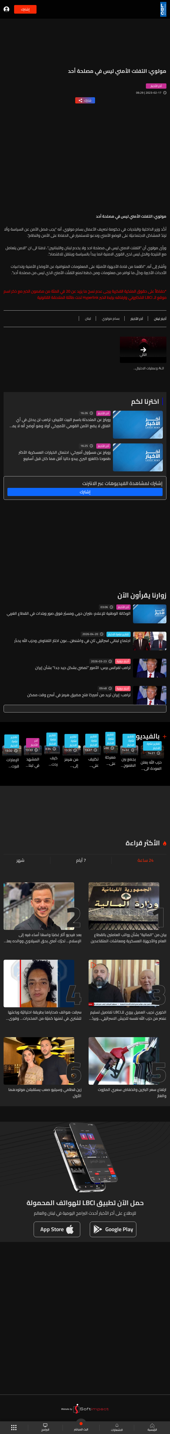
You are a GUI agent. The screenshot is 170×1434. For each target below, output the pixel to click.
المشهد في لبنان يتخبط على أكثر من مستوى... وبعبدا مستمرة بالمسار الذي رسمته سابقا (31, 762)
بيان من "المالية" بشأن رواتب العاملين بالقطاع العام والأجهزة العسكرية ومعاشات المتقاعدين (128, 938)
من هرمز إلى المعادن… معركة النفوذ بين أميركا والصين (70, 762)
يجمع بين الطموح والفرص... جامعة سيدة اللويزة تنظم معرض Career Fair (128, 762)
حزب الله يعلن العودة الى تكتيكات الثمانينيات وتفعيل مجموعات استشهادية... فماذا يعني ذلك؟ (151, 765)
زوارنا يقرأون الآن (141, 595)
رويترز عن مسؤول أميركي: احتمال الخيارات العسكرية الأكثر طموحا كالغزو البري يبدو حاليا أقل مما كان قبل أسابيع (65, 455)
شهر (20, 860)
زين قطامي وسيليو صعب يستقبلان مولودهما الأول (44, 1092)
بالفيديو (148, 736)
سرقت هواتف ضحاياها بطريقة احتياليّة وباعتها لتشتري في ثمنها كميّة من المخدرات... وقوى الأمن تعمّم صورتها (44, 1015)
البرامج (45, 1427)
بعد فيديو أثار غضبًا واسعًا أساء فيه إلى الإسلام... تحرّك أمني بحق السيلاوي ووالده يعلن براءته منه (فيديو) (42, 938)
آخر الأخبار (103, 413)
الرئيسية (152, 1427)
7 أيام (81, 860)
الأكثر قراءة (143, 842)
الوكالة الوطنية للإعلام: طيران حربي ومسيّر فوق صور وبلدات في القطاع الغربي (69, 613)
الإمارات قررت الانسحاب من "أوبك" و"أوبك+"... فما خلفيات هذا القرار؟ (10, 763)
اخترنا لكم (145, 401)
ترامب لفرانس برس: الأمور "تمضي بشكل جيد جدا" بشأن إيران (83, 667)
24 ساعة (146, 860)
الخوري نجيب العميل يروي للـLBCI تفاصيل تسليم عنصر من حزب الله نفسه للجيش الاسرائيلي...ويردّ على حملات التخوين (128, 1015)
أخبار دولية (123, 661)
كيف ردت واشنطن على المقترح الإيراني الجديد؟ (51, 761)
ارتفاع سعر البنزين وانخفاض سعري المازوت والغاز (132, 1092)
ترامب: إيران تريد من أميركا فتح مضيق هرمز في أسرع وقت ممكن (79, 695)
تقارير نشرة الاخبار (118, 634)
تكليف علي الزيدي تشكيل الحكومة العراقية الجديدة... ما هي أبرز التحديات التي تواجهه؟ (91, 762)
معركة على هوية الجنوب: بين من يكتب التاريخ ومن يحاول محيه (109, 760)
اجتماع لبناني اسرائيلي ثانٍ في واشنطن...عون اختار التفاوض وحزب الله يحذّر (72, 640)
